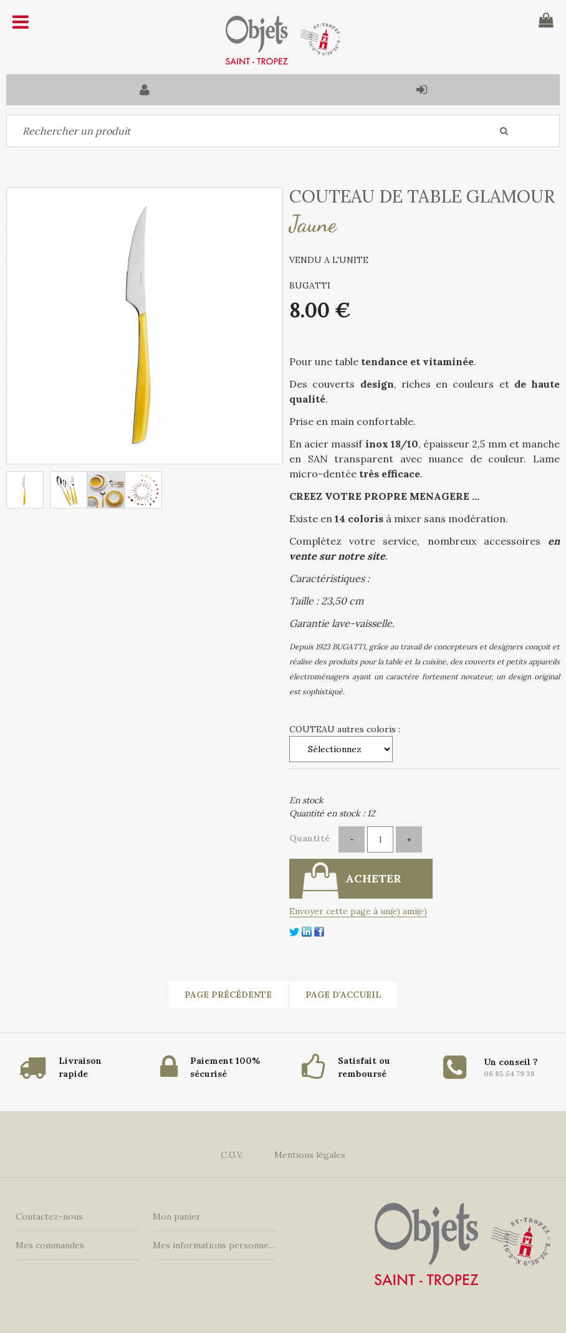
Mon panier (177, 1216)
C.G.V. (232, 1154)
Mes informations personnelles (215, 1245)
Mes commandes (50, 1245)
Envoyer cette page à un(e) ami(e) (358, 911)
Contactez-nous (49, 1216)
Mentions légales (309, 1154)
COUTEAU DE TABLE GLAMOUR (422, 196)
